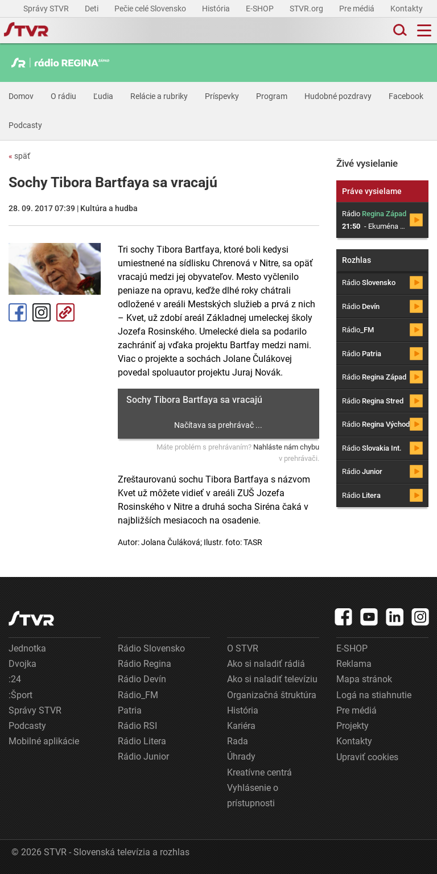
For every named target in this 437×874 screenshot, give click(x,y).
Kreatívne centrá (259, 772)
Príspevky (222, 96)
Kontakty (406, 8)
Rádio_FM (138, 695)
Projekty (352, 725)
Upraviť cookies (367, 757)
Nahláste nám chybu (286, 447)
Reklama (354, 663)
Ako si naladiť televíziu (272, 679)
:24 (15, 679)
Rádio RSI (137, 725)
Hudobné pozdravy (338, 96)
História (217, 8)
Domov (21, 96)
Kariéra (241, 725)
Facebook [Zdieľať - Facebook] (18, 312)
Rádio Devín (142, 679)
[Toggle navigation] (424, 30)
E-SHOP (260, 8)
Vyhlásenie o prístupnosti (252, 795)
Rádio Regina (144, 663)
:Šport (20, 695)
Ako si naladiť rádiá (266, 663)
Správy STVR (47, 8)
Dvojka (22, 663)
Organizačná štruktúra (271, 695)
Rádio (368, 282)
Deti (92, 8)
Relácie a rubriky (159, 96)
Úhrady (241, 756)
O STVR (242, 648)
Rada (237, 741)
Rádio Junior (143, 756)
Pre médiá (357, 8)
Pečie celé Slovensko (151, 8)
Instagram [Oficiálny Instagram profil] (41, 312)
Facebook (406, 96)
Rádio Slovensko (151, 648)
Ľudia (103, 96)
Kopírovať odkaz (65, 312)
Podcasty (25, 125)
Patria (130, 710)
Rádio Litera (142, 741)
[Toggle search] (398, 30)
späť (19, 155)
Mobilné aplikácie (44, 741)
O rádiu (63, 96)
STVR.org (307, 8)
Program (271, 96)
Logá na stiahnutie (373, 695)
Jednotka (27, 648)
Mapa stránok (364, 679)
